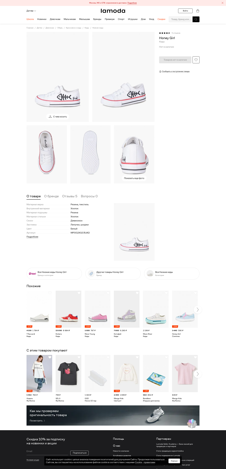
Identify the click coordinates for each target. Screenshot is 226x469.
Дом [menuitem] (143, 19)
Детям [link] (39, 28)
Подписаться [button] (79, 452)
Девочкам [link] (50, 28)
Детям (31, 10)
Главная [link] (30, 28)
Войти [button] (185, 11)
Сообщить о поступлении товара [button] (176, 71)
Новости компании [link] (121, 451)
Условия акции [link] (33, 460)
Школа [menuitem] (30, 19)
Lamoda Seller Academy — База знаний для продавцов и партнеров (174, 445)
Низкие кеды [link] (97, 28)
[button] (113, 3)
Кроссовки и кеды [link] (73, 28)
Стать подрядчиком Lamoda (168, 455)
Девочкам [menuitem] (55, 19)
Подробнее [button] (32, 236)
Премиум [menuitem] (109, 19)
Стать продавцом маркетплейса (170, 451)
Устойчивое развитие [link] (122, 455)
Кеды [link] (87, 28)
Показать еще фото (134, 178)
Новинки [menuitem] (41, 19)
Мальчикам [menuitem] (70, 19)
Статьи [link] (116, 465)
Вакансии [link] (117, 460)
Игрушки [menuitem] (133, 19)
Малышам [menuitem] (84, 19)
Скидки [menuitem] (161, 19)
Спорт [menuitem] (121, 19)
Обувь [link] (60, 28)
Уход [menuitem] (151, 19)
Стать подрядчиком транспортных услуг (173, 465)
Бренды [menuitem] (97, 19)
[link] (113, 11)
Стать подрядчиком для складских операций (175, 460)
